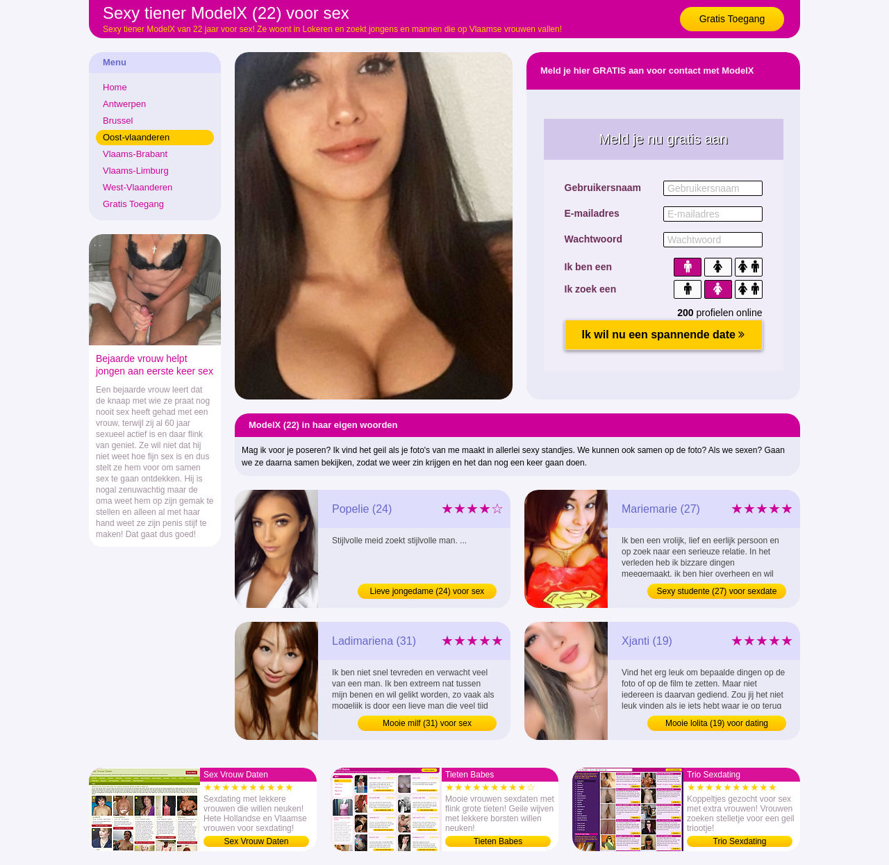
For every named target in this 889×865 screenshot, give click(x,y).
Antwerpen (124, 104)
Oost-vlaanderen (136, 137)
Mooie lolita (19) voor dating (716, 723)
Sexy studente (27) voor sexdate (717, 591)
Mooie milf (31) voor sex (427, 723)
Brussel (118, 120)
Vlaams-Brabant (135, 154)
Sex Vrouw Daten (256, 841)
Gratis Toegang (732, 18)
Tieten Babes (498, 841)
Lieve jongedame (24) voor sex (427, 591)
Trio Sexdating (740, 841)
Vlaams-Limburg (136, 170)
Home (115, 87)
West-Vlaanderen (137, 187)
